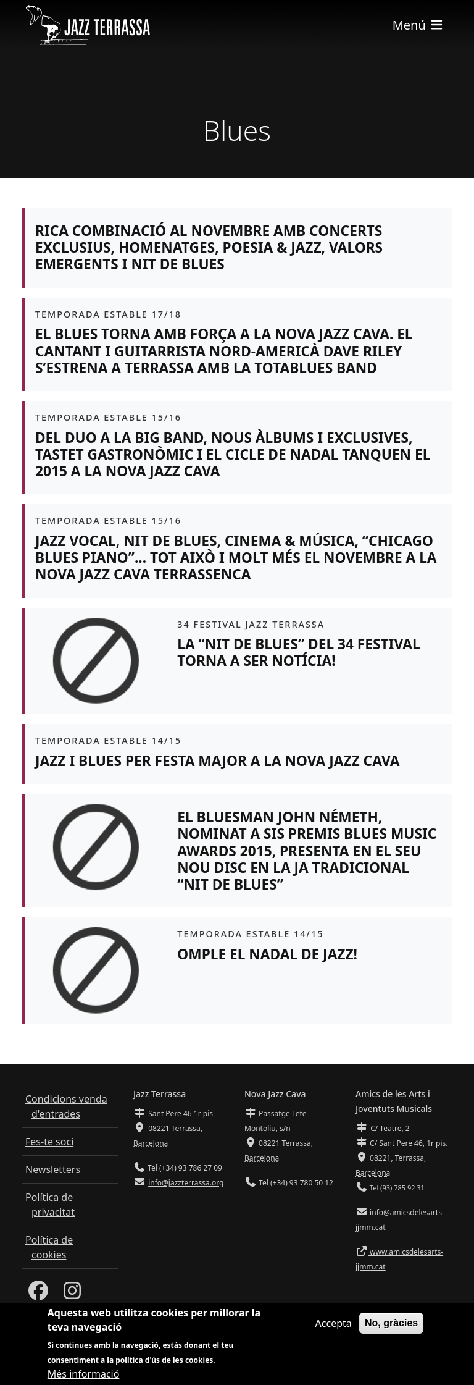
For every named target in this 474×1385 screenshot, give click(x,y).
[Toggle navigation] (418, 25)
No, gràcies (391, 1325)
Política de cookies (49, 1247)
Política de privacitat (50, 1204)
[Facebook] (38, 1294)
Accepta (333, 1325)
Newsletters (52, 1169)
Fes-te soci (49, 1141)
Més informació (84, 1376)
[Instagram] (72, 1294)
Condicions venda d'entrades (66, 1106)
